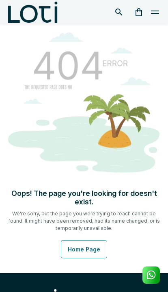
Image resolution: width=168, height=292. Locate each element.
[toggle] (155, 12)
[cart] (139, 12)
